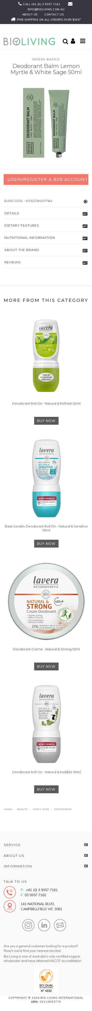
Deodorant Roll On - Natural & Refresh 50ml (46, 403)
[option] (46, 121)
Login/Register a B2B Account (48, 179)
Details (11, 213)
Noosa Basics (46, 59)
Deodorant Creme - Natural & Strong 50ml (46, 649)
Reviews (12, 262)
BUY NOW (46, 421)
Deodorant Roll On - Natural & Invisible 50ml (46, 772)
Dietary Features (21, 225)
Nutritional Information (29, 238)
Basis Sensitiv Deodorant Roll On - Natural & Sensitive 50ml (46, 528)
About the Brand (21, 250)
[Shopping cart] (74, 41)
